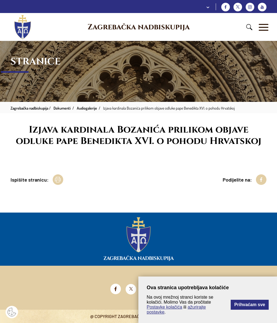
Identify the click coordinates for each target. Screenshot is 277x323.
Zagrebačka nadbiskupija (139, 27)
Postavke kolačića (164, 307)
